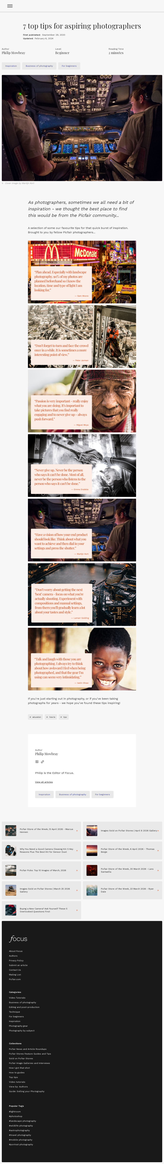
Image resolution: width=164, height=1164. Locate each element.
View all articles (44, 782)
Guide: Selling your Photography (26, 1091)
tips (65, 717)
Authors (13, 956)
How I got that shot (19, 1068)
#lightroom (15, 1111)
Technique (14, 1012)
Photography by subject (21, 1030)
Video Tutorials (17, 998)
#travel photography (20, 1135)
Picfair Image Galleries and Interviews (29, 1063)
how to (52, 717)
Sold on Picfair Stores (21, 1058)
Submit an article (18, 965)
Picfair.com (15, 979)
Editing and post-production (24, 1007)
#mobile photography (20, 1140)
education (37, 717)
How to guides (17, 1072)
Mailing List (15, 974)
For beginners (16, 1016)
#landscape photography (22, 1121)
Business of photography (22, 1002)
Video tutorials (17, 1082)
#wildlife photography (21, 1125)
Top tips (13, 1077)
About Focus (16, 951)
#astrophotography (19, 1130)
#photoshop (15, 1116)
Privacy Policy (16, 960)
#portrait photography (21, 1144)
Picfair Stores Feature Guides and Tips (30, 1054)
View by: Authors (18, 1086)
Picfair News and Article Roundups (27, 1049)
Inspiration (14, 1021)
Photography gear (18, 1026)
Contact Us (15, 970)
